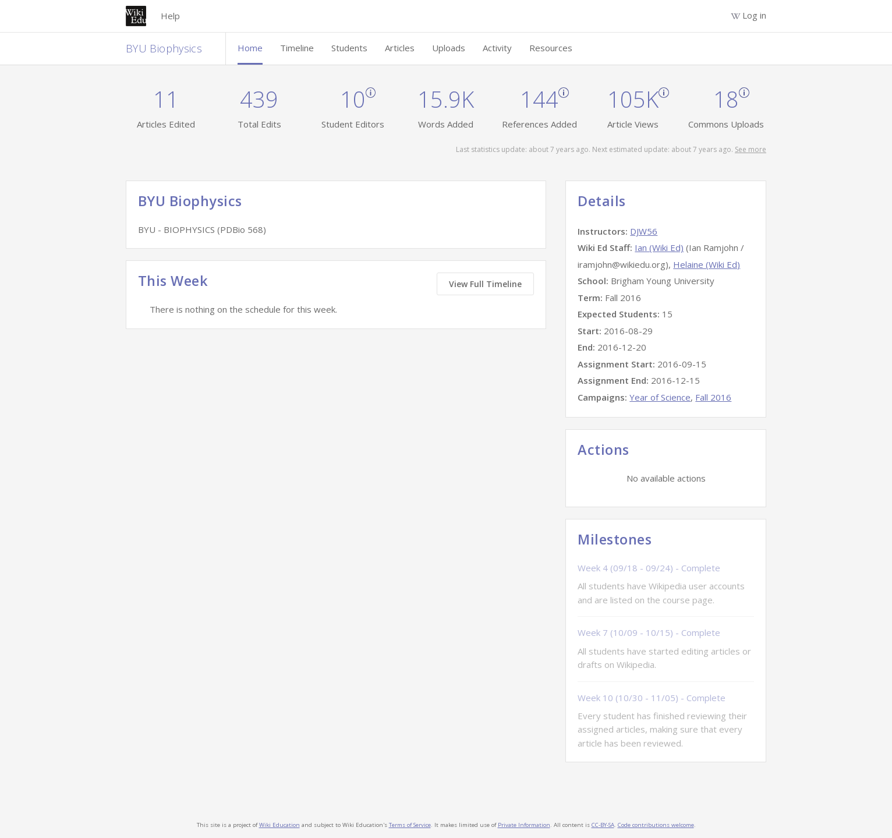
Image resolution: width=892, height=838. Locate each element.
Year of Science (660, 397)
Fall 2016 (713, 397)
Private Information (524, 825)
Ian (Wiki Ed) (659, 247)
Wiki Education (279, 825)
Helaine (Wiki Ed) (706, 264)
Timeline (297, 48)
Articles (400, 48)
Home (250, 48)
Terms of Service (410, 825)
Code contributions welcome (656, 825)
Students (349, 48)
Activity (497, 48)
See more (750, 149)
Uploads (448, 48)
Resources (550, 48)
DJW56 (643, 231)
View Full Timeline (485, 283)
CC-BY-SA (603, 825)
